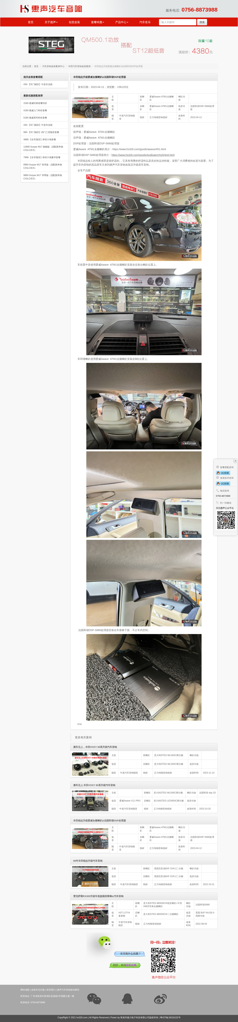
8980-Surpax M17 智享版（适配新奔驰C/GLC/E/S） (42, 166)
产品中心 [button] (121, 22)
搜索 (202, 22)
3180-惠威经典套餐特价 (35, 103)
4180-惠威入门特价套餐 (35, 110)
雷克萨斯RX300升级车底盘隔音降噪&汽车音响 (98, 896)
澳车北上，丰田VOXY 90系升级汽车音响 (95, 747)
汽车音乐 (145, 22)
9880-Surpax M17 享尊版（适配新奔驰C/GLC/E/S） (42, 177)
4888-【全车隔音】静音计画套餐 (39, 139)
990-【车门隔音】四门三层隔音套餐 (41, 132)
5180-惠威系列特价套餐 (35, 117)
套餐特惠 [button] (97, 22)
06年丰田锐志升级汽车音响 (87, 860)
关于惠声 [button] (51, 22)
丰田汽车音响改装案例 (79, 66)
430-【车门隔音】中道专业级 (37, 84)
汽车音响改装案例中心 (53, 66)
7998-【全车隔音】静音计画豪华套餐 (41, 157)
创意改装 (74, 22)
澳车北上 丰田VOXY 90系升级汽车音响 (94, 785)
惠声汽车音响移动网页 (68, 989)
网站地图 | (25, 989)
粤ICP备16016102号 (170, 1017)
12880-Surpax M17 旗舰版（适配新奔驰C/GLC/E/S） (43, 148)
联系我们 (50, 989)
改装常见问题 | (38, 989)
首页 (30, 22)
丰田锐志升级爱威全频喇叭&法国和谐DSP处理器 (99, 820)
